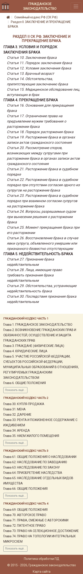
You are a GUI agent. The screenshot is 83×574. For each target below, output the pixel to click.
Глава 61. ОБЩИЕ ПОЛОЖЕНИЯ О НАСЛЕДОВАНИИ (39, 457)
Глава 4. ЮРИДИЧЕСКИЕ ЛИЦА (25, 351)
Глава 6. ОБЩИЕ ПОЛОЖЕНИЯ (24, 383)
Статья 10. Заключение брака (32, 57)
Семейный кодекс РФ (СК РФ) (36, 17)
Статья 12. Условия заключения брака (39, 68)
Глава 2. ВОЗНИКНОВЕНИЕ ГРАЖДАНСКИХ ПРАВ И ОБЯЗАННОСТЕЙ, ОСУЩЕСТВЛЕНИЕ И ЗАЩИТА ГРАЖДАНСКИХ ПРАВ (39, 335)
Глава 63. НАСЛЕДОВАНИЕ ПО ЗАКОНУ (31, 467)
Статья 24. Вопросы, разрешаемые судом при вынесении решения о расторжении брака (41, 216)
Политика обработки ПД (41, 559)
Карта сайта (41, 571)
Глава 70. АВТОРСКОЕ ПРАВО (24, 515)
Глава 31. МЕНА (14, 409)
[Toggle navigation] (76, 6)
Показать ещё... (15, 390)
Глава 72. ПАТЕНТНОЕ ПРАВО (24, 525)
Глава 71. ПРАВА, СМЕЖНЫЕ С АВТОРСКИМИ (35, 520)
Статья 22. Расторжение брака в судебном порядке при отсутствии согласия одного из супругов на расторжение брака (43, 185)
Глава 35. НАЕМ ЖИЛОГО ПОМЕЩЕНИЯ (31, 436)
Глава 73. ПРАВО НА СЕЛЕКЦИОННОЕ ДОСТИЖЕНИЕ (41, 531)
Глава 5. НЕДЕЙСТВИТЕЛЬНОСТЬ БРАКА (38, 254)
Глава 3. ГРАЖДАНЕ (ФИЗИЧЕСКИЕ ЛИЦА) (33, 346)
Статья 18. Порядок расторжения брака (40, 132)
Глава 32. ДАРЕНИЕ (17, 414)
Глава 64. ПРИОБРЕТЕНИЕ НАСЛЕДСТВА (32, 473)
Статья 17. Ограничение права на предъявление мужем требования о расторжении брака (36, 121)
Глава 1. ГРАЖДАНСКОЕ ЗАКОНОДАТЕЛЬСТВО (37, 324)
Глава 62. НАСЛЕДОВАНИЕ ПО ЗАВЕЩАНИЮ (35, 462)
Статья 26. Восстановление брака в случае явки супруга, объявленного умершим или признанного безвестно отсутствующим (42, 243)
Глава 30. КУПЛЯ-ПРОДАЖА (23, 404)
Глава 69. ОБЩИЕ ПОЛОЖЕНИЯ (25, 509)
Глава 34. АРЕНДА (16, 430)
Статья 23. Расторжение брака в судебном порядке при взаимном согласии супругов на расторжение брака (42, 200)
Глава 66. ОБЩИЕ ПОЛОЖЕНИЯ (25, 488)
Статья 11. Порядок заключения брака (39, 63)
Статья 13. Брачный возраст (30, 73)
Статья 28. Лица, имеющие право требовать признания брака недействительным (34, 275)
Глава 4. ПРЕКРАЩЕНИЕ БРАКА (30, 100)
